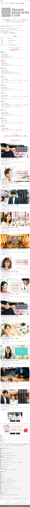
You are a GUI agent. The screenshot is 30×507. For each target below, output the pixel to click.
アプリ (27, 498)
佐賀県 (3, 469)
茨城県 (1, 455)
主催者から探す (17, 498)
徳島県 (1, 492)
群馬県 (5, 455)
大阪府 (5, 462)
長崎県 (5, 469)
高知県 (7, 492)
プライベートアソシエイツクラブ (6, 162)
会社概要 (17, 503)
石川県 (5, 483)
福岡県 (1, 469)
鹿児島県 (14, 469)
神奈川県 (14, 455)
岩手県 (3, 453)
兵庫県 (13, 462)
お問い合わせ (20, 503)
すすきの (25, 162)
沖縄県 (16, 469)
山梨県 (9, 483)
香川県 (3, 492)
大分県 (9, 469)
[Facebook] (15, 441)
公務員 (20, 162)
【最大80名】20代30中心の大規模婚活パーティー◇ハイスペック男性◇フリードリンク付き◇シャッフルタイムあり (14, 249)
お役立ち (25, 498)
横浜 (15, 455)
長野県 (11, 483)
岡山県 (5, 490)
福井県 (7, 483)
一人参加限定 (18, 162)
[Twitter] (15, 437)
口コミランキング (21, 498)
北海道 (5, 137)
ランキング (13, 498)
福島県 (11, 453)
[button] (25, 1)
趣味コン (7, 498)
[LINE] (15, 436)
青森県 (1, 453)
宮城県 (5, 453)
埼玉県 (7, 455)
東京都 (11, 455)
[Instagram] (15, 439)
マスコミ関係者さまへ (6, 503)
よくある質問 (24, 503)
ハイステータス (11, 162)
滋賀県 (1, 462)
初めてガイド (1, 498)
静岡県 (3, 460)
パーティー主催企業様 (12, 503)
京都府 (3, 462)
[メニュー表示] (29, 1)
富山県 (3, 483)
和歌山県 (20, 462)
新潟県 (1, 483)
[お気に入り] (28, 159)
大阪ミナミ (10, 462)
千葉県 (9, 455)
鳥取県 (1, 490)
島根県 (3, 490)
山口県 (9, 490)
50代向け (17, 385)
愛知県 (5, 460)
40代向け (17, 185)
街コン (20, 252)
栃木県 (3, 455)
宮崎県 (11, 469)
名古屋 (7, 460)
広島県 (7, 490)
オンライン (10, 498)
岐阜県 (1, 460)
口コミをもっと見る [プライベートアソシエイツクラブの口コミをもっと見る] (15, 133)
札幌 (2, 476)
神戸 (15, 462)
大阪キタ (7, 462)
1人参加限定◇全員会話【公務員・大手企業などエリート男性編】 (10, 158)
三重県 (10, 460)
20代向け (15, 252)
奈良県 (18, 462)
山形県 (9, 453)
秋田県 (7, 453)
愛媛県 (5, 492)
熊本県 (7, 469)
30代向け (15, 162)
